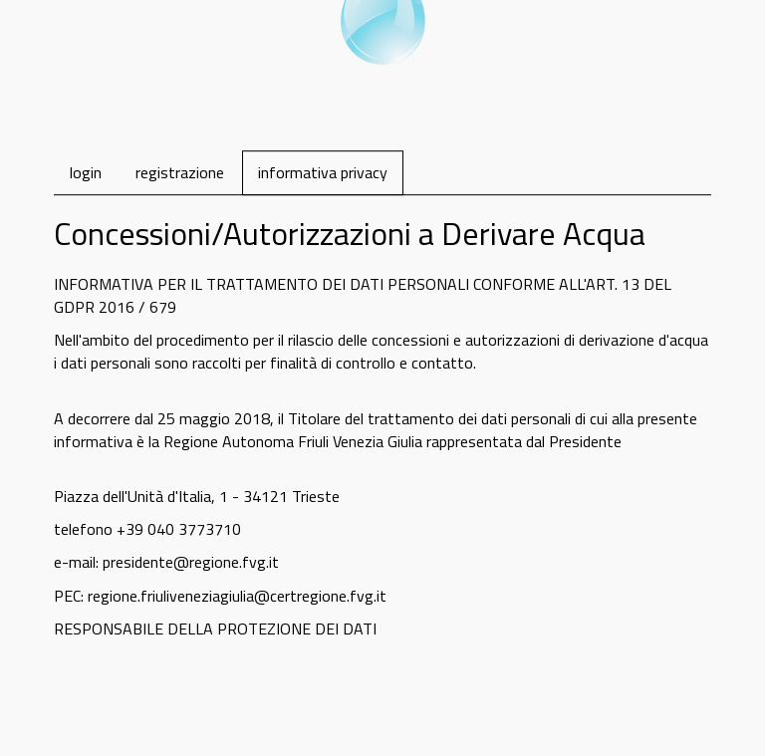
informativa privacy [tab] (322, 172)
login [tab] (86, 172)
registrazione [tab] (179, 172)
